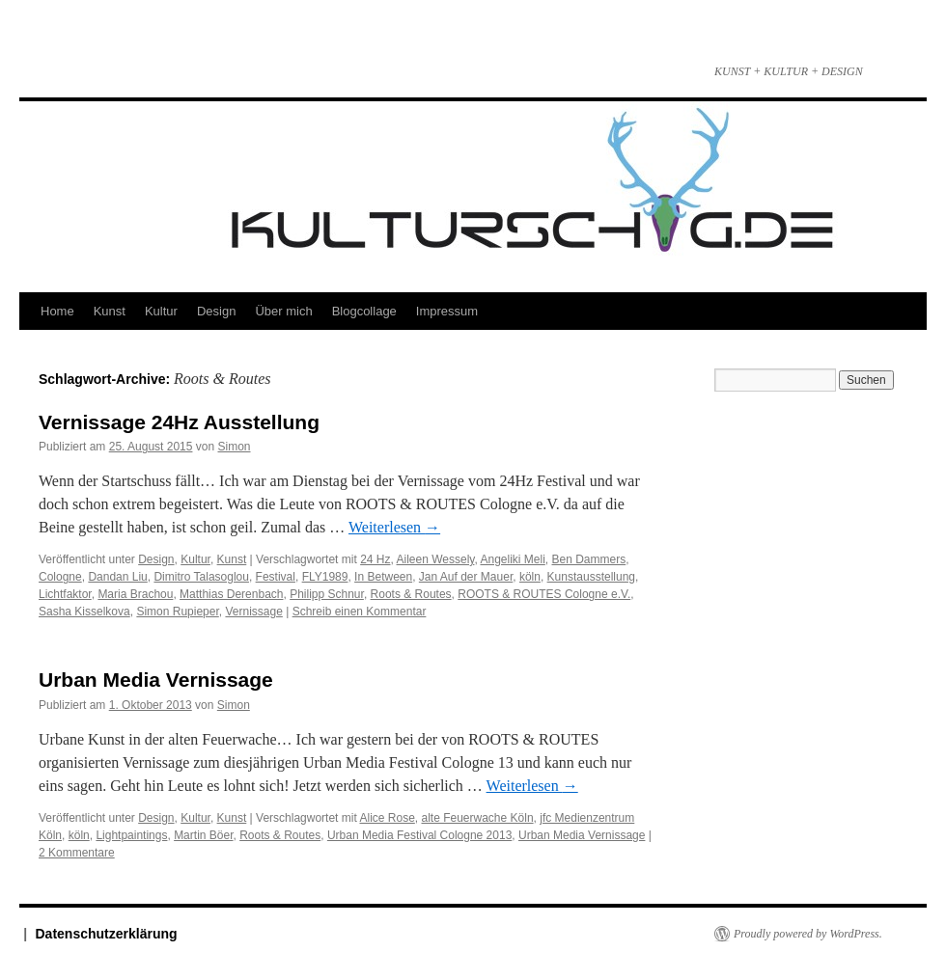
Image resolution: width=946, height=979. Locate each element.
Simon (234, 446)
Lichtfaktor (65, 594)
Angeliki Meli (512, 559)
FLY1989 (325, 577)
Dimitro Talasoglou (201, 577)
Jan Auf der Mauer (466, 577)
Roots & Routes (411, 594)
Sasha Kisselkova (84, 611)
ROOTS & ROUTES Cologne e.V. (544, 594)
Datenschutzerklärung (107, 933)
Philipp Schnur (327, 594)
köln (530, 577)
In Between (383, 577)
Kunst (109, 311)
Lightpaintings (131, 835)
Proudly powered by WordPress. (808, 933)
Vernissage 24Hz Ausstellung (182, 422)
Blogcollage (364, 311)
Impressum (447, 311)
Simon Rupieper (177, 611)
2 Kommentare (77, 852)
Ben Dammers (589, 559)
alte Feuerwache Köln (478, 818)
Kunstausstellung (591, 577)
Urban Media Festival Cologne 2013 (419, 835)
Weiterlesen (394, 527)
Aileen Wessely (436, 559)
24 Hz (375, 559)
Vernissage (253, 611)
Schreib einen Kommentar (359, 611)
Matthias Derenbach (231, 594)
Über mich (283, 311)
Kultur (161, 311)
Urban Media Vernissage (156, 679)
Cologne (60, 577)
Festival (275, 577)
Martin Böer (203, 835)
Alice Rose (386, 818)
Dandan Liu (117, 577)
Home (57, 311)
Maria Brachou (135, 594)
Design (216, 311)
